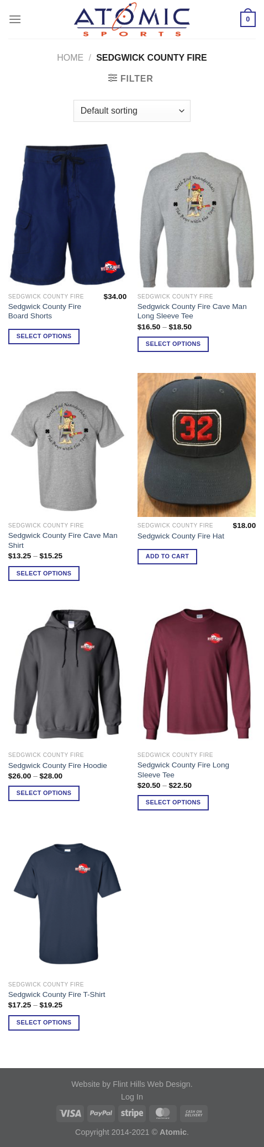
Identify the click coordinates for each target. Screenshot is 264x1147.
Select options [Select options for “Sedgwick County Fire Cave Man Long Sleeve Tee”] (173, 343)
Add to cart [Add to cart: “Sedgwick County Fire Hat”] (167, 556)
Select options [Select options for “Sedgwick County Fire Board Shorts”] (44, 336)
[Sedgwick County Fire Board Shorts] (67, 215)
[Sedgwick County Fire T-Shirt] (67, 903)
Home (70, 57)
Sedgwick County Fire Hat (181, 536)
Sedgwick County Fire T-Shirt (56, 994)
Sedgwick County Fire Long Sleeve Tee (183, 770)
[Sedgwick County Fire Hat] (197, 444)
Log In (132, 1096)
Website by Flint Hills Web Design (130, 1084)
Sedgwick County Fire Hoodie (57, 765)
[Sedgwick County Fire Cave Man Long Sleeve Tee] (197, 215)
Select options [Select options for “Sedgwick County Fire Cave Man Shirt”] (44, 573)
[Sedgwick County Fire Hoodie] (67, 674)
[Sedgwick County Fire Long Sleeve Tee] (197, 674)
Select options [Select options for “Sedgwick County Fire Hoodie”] (44, 792)
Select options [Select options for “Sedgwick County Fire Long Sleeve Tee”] (173, 802)
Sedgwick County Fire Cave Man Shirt (63, 540)
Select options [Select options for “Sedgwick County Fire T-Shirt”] (44, 1022)
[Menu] (15, 19)
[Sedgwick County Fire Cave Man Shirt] (67, 444)
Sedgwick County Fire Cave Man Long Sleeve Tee (192, 311)
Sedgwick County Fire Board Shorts (44, 311)
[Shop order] (132, 111)
